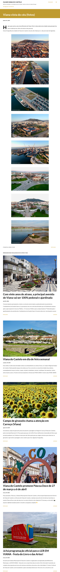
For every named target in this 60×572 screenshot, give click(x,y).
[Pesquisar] (50, 2)
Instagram (5, 6)
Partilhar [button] (53, 247)
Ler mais (55, 314)
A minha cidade (11, 247)
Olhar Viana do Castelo (12, 2)
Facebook (11, 6)
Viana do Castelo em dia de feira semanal (26, 359)
